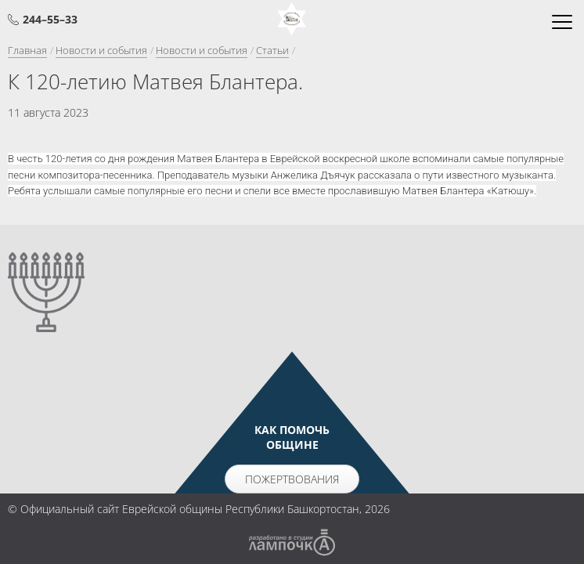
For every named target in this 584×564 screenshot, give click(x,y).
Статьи (272, 50)
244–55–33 (50, 19)
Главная (27, 50)
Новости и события (101, 50)
